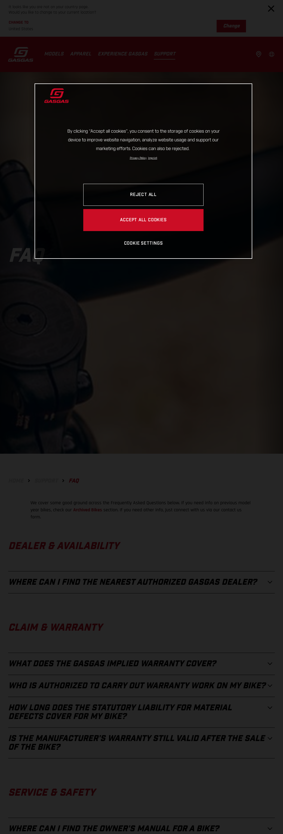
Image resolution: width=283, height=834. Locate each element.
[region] (143, 171)
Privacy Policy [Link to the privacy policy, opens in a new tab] (138, 158)
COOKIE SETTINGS (143, 243)
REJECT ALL (143, 195)
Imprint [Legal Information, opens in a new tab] (152, 158)
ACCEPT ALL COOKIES (143, 220)
